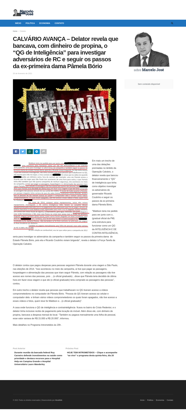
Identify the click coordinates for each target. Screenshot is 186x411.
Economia (44, 23)
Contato (59, 23)
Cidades (23, 31)
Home (15, 31)
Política (30, 23)
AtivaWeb (58, 402)
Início (18, 23)
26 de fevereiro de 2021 (22, 73)
